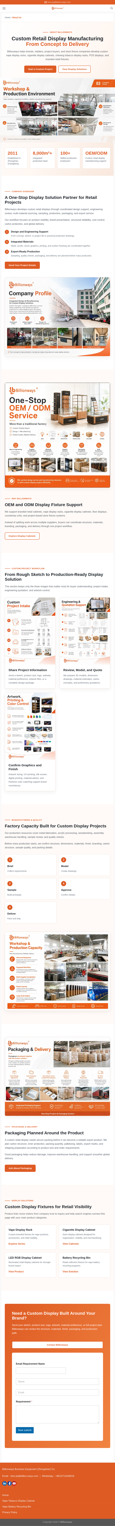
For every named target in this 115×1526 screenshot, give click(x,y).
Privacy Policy (9, 1512)
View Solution (70, 1271)
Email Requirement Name (30, 1364)
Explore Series (17, 1244)
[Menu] (4, 8)
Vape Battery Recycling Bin (16, 1506)
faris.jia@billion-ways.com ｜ (26, 1476)
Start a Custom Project (40, 69)
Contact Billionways (57, 1345)
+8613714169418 (64, 1476)
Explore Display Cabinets (22, 536)
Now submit (24, 1430)
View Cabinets (71, 1244)
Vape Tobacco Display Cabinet (18, 1501)
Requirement (24, 1401)
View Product (16, 1271)
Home (7, 17)
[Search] (112, 8)
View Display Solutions (74, 69)
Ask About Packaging (20, 1168)
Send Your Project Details (22, 265)
